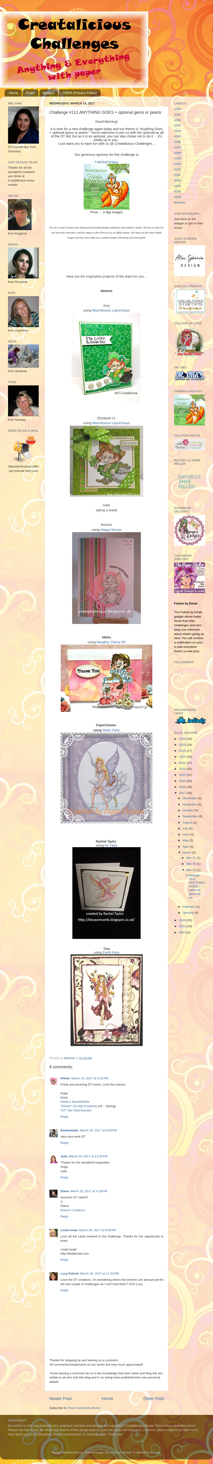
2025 (183, 744)
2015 (183, 926)
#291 (177, 169)
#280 (177, 109)
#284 (177, 131)
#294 (177, 186)
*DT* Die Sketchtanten (75, 1110)
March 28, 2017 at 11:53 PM (99, 1273)
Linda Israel (69, 1230)
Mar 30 (191, 864)
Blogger (155, 1452)
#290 (177, 164)
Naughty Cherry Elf (111, 642)
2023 (183, 756)
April (186, 846)
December (190, 798)
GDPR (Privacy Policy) (79, 93)
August (188, 822)
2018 (183, 787)
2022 (183, 763)
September (191, 816)
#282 (177, 120)
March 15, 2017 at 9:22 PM (89, 1078)
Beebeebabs (69, 1130)
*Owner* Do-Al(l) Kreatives (79, 1106)
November (190, 804)
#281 (177, 114)
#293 (177, 180)
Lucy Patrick (69, 1273)
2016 (183, 920)
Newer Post (60, 1398)
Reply (64, 1116)
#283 (177, 125)
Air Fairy (111, 845)
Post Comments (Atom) (84, 1408)
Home (13, 93)
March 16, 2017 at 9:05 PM (98, 1130)
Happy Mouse (111, 530)
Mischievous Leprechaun (111, 310)
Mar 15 (191, 870)
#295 (177, 191)
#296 (177, 197)
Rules (30, 93)
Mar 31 (191, 858)
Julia (64, 1156)
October (188, 810)
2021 (183, 769)
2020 (183, 775)
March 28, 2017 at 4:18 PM (88, 1191)
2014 (183, 932)
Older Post (153, 1398)
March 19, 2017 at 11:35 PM (88, 1156)
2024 (183, 750)
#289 (177, 158)
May (186, 840)
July (186, 828)
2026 (183, 738)
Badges (49, 93)
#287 (177, 147)
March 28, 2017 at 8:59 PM (97, 1230)
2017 (183, 793)
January (188, 912)
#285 (177, 136)
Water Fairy (111, 730)
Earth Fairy (111, 952)
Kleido (65, 1078)
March (187, 852)
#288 (177, 153)
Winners (180, 202)
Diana (64, 1191)
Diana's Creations (72, 1210)
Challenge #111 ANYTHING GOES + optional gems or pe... (195, 886)
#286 (177, 142)
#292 (177, 175)
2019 (183, 781)
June (186, 834)
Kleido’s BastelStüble (75, 1101)
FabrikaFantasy (106, 162)
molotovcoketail (120, 1452)
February (189, 906)
